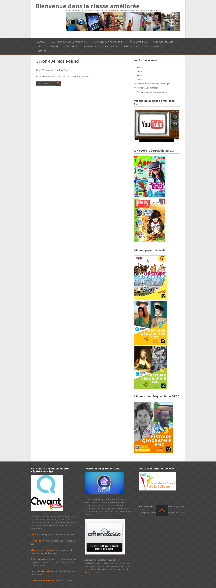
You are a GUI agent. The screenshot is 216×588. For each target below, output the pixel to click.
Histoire (53, 46)
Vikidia (34, 534)
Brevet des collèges (136, 46)
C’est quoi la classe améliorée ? (69, 41)
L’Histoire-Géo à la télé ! (147, 87)
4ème (139, 75)
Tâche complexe (137, 41)
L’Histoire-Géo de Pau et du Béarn (151, 92)
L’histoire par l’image (41, 550)
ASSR (156, 46)
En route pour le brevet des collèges (153, 83)
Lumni (87, 499)
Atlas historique (39, 559)
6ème (139, 67)
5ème (139, 71)
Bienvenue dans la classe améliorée (88, 6)
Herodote (36, 540)
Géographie (71, 46)
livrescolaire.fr (91, 572)
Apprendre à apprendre (108, 41)
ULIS (40, 46)
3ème (139, 79)
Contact (43, 50)
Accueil (40, 41)
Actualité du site (163, 41)
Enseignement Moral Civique (101, 46)
